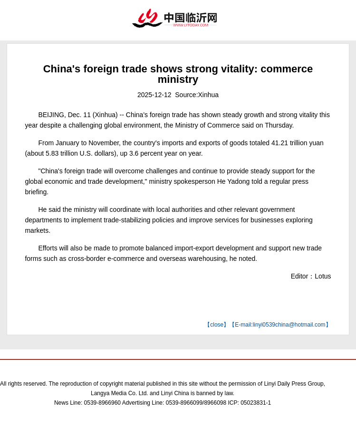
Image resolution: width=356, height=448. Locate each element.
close (216, 324)
